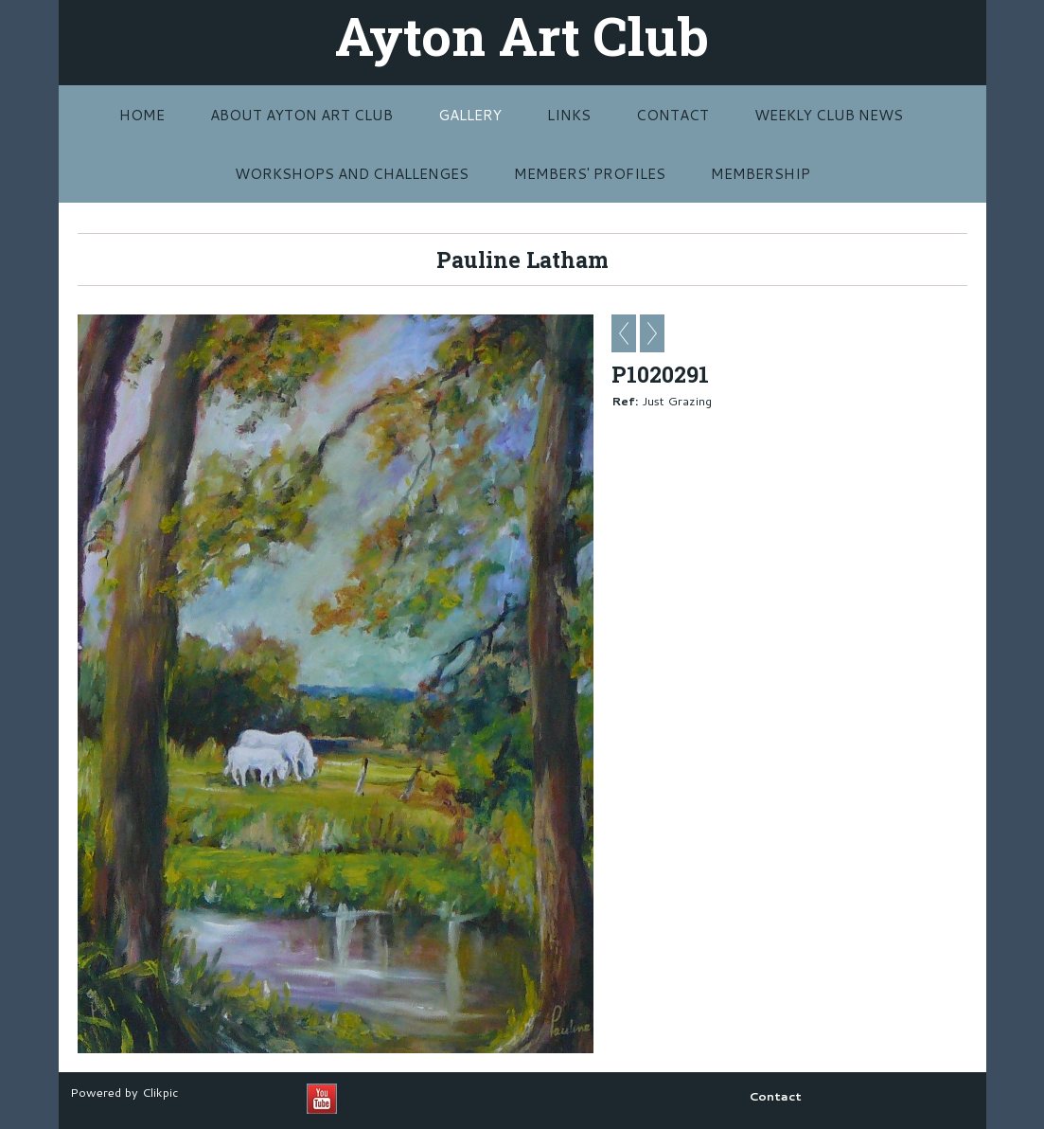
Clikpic (160, 1092)
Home (142, 114)
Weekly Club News (828, 114)
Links (569, 114)
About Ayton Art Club (301, 114)
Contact (672, 114)
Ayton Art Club (522, 35)
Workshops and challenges (352, 173)
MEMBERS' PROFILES (589, 173)
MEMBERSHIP (760, 173)
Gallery (470, 114)
